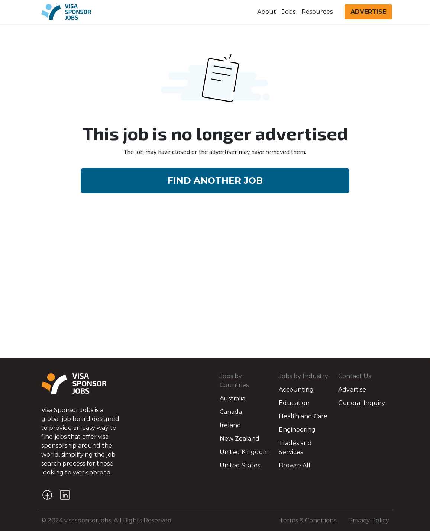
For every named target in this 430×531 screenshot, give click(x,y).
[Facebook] (47, 495)
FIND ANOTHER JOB (215, 180)
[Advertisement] (215, 303)
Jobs (288, 11)
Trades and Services (295, 448)
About (266, 11)
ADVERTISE (368, 11)
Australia (232, 398)
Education (294, 402)
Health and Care (303, 416)
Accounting (296, 389)
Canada (231, 411)
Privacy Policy (368, 520)
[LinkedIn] (65, 495)
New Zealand (239, 438)
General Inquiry (361, 402)
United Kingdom (244, 452)
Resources (317, 11)
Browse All (294, 465)
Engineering (297, 429)
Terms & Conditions (307, 520)
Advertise (352, 389)
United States (240, 465)
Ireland (230, 425)
